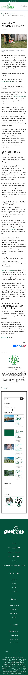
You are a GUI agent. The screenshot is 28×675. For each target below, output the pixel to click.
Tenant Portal (14, 639)
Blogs (14, 584)
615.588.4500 (15, 1)
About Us (14, 580)
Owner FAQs (14, 609)
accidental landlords (7, 81)
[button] (5, 407)
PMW (22, 661)
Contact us (4, 337)
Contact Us (14, 591)
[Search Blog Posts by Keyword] (12, 398)
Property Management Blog (9, 14)
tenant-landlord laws (19, 96)
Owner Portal (14, 613)
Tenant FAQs (14, 635)
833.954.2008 (14, 556)
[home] (7, 6)
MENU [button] (23, 6)
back (4, 388)
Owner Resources (14, 605)
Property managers (7, 270)
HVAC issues (12, 229)
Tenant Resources (14, 631)
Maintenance (14, 643)
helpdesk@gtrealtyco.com (14, 565)
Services (14, 587)
